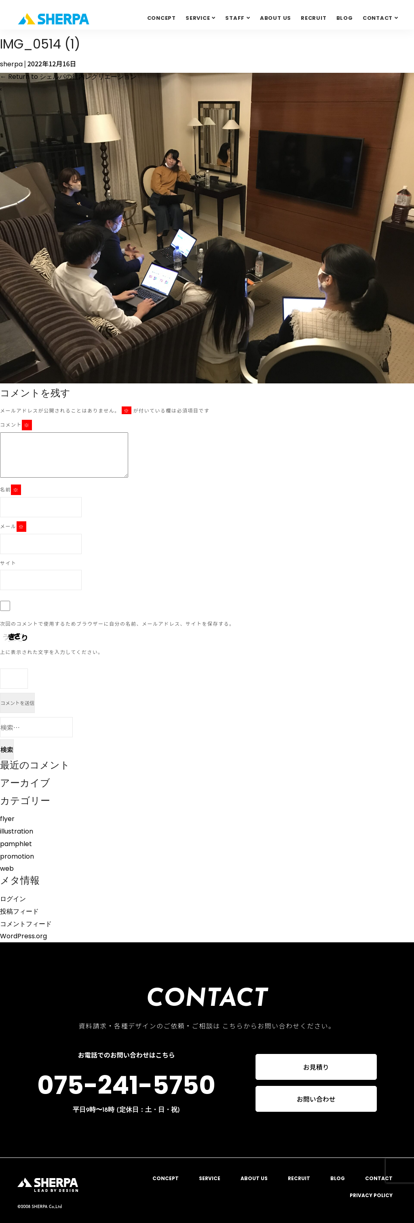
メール (13, 526)
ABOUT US (275, 18)
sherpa (11, 64)
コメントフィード (26, 924)
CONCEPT (161, 18)
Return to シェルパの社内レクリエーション (68, 76)
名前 (10, 490)
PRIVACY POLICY (371, 1195)
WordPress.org (23, 936)
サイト (8, 562)
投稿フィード (19, 911)
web (7, 868)
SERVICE (198, 18)
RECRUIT (313, 18)
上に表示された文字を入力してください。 (52, 651)
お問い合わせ (316, 1100)
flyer (7, 818)
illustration (16, 831)
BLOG (344, 18)
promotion (17, 856)
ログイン (13, 898)
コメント (16, 425)
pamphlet (16, 843)
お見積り (316, 1067)
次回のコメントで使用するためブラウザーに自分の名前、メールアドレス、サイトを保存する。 (117, 623)
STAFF (235, 18)
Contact (378, 18)
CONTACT (379, 1178)
